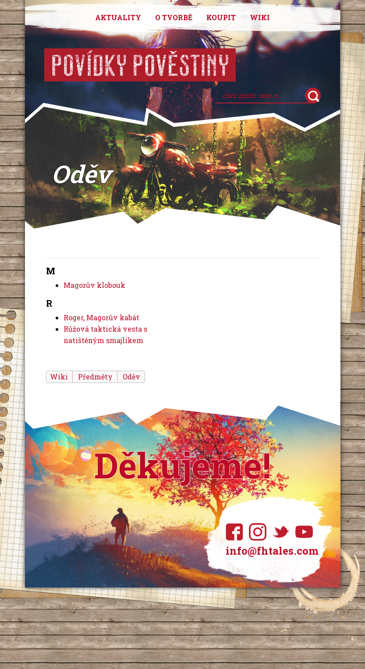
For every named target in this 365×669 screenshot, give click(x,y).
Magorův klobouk (94, 285)
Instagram (259, 531)
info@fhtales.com (272, 551)
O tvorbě (173, 17)
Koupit (221, 17)
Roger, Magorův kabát (101, 317)
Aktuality (118, 17)
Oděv (131, 376)
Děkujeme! (182, 465)
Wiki (260, 17)
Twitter (283, 531)
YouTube (306, 531)
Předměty (95, 376)
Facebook (236, 531)
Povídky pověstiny (140, 64)
